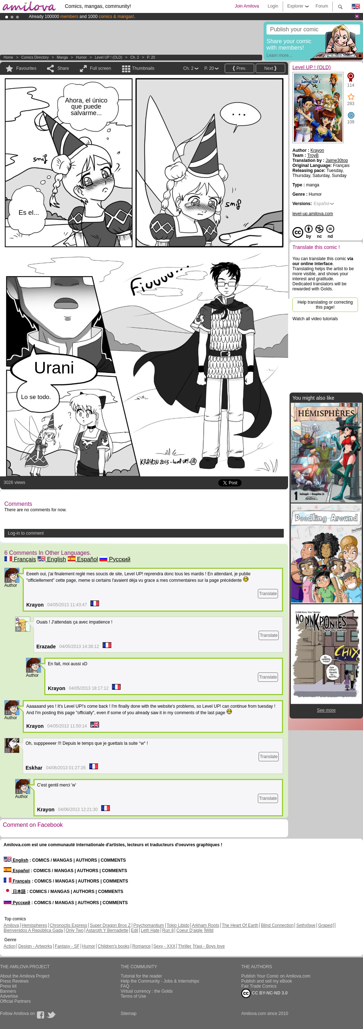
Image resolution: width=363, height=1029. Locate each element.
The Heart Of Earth (240, 925)
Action (9, 946)
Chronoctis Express (68, 925)
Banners (8, 991)
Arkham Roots (205, 925)
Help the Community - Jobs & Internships (160, 981)
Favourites (26, 68)
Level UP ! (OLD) (108, 57)
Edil (134, 930)
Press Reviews (14, 981)
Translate (268, 593)
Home (8, 57)
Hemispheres (34, 925)
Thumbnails (143, 68)
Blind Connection (277, 925)
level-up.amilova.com (312, 213)
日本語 (15, 891)
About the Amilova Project (24, 976)
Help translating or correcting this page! (325, 305)
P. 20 (151, 57)
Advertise (9, 996)
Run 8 (168, 930)
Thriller (185, 946)
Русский (114, 559)
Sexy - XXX (164, 946)
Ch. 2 (134, 57)
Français (20, 559)
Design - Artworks (35, 946)
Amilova (11, 925)
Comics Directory (35, 57)
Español (83, 559)
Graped (325, 925)
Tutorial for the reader (141, 976)
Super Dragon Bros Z (110, 925)
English (51, 559)
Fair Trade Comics (259, 986)
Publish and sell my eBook (266, 981)
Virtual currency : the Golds (147, 991)
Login (273, 6)
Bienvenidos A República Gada (33, 930)
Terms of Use (133, 996)
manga (62, 57)
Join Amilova (247, 6)
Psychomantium (148, 925)
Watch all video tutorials (315, 318)
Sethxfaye (305, 925)
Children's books (113, 946)
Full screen (100, 68)
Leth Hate (150, 930)
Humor (81, 57)
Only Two (75, 930)
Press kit (8, 986)
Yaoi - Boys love (209, 946)
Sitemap (128, 1013)
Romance (141, 946)
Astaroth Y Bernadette (107, 930)
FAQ (125, 986)
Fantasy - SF (67, 946)
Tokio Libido (178, 925)
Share (63, 68)
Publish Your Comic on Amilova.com (275, 976)
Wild (209, 930)
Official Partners (15, 1001)
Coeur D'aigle (190, 930)
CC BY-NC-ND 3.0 (264, 993)
